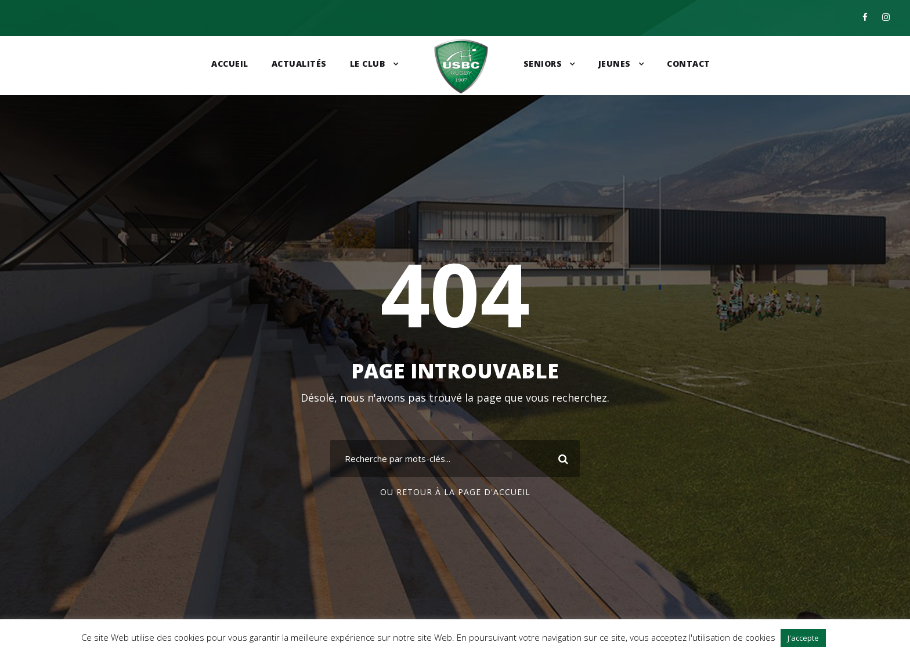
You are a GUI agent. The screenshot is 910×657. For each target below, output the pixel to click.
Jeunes (614, 63)
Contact (688, 63)
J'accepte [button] (803, 638)
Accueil (229, 63)
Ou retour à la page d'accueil (455, 491)
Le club (368, 63)
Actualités (299, 63)
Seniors (542, 63)
